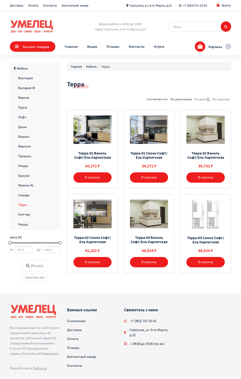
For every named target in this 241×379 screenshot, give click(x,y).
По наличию (221, 99)
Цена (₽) (16, 237)
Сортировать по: (157, 99)
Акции (92, 46)
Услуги (159, 46)
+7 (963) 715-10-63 (143, 321)
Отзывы (113, 46)
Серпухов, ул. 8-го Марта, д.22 (150, 5)
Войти (224, 5)
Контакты (50, 5)
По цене (202, 99)
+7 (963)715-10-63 (195, 5)
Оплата (33, 5)
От (11, 250)
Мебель (20, 68)
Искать (35, 265)
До (39, 250)
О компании (76, 321)
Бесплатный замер (75, 5)
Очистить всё (34, 277)
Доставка (16, 5)
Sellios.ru (40, 368)
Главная (71, 46)
